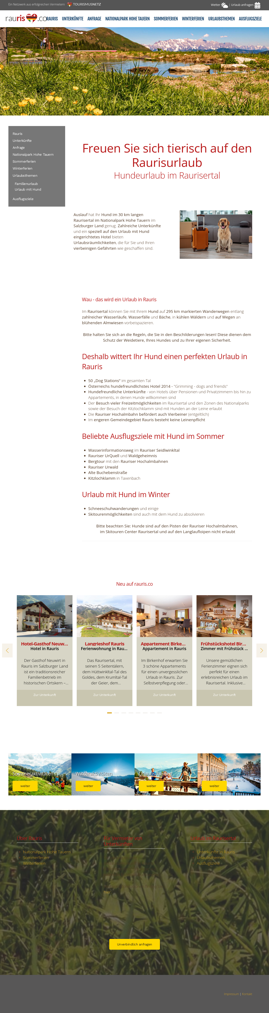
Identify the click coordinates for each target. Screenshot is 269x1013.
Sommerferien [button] (166, 18)
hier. (108, 892)
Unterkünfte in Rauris (216, 852)
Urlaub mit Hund (28, 189)
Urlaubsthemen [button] (221, 18)
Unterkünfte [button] (72, 18)
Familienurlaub (26, 184)
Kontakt (247, 994)
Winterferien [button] (193, 18)
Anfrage (94, 18)
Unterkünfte (22, 141)
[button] (7, 650)
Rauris (52, 18)
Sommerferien (24, 161)
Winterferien (22, 168)
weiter (25, 786)
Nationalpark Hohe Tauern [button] (127, 18)
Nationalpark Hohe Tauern (33, 155)
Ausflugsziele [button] (250, 18)
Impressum (231, 994)
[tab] (109, 712)
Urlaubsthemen (25, 176)
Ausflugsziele (23, 199)
